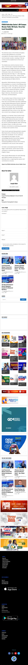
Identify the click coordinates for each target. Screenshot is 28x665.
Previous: (14, 195)
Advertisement (4, 601)
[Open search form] (17, 10)
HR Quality (4, 561)
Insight (3, 600)
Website (3, 239)
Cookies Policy (5, 557)
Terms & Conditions (6, 555)
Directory (3, 633)
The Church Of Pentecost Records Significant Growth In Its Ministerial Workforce (7, 285)
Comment (4, 213)
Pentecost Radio (5, 576)
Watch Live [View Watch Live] (23, 10)
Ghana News (5, 260)
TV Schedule (4, 631)
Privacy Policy (5, 558)
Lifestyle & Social (19, 482)
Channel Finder (5, 629)
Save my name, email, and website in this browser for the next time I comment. (14, 244)
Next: (14, 201)
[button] (2, 10)
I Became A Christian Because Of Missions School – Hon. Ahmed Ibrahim (19, 267)
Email (3, 235)
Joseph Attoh (5, 32)
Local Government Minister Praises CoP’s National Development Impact (7, 267)
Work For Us (4, 560)
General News (5, 259)
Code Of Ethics (5, 554)
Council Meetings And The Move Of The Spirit (20, 486)
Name (3, 230)
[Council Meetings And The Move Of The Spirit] (20, 480)
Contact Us (4, 626)
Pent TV (3, 574)
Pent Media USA (5, 577)
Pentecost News (4, 21)
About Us (4, 552)
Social (3, 628)
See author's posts (14, 186)
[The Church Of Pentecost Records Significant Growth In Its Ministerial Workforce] (7, 278)
